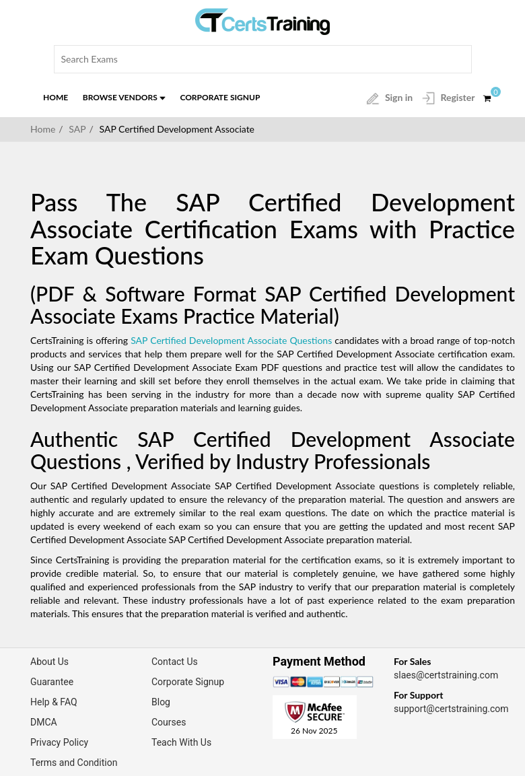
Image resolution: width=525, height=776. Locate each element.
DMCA (43, 722)
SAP (77, 129)
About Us (49, 661)
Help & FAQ (53, 702)
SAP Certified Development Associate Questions (231, 340)
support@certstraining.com (451, 708)
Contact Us (174, 661)
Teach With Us (181, 742)
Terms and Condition (73, 762)
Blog (160, 702)
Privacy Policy (59, 742)
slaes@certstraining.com (446, 675)
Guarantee (51, 681)
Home (55, 97)
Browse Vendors (124, 97)
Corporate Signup (220, 97)
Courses (168, 722)
